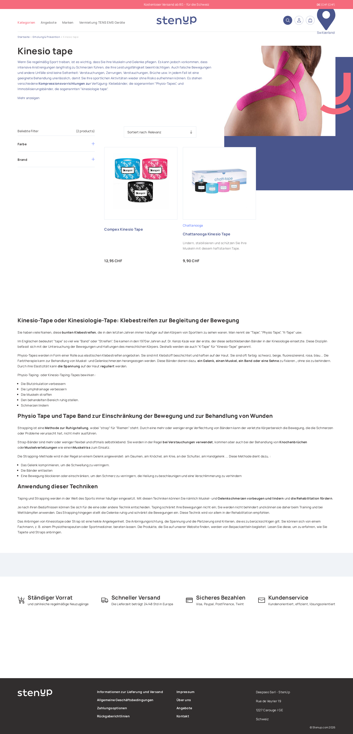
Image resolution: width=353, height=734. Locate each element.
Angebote (184, 708)
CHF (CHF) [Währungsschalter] (328, 5)
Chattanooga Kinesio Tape (206, 234)
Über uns (183, 700)
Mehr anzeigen (28, 98)
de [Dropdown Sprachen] (318, 4)
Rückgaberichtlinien (113, 716)
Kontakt (182, 716)
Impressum (185, 692)
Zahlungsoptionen (112, 708)
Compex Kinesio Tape (123, 229)
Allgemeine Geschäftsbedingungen (125, 700)
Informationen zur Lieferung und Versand (130, 692)
